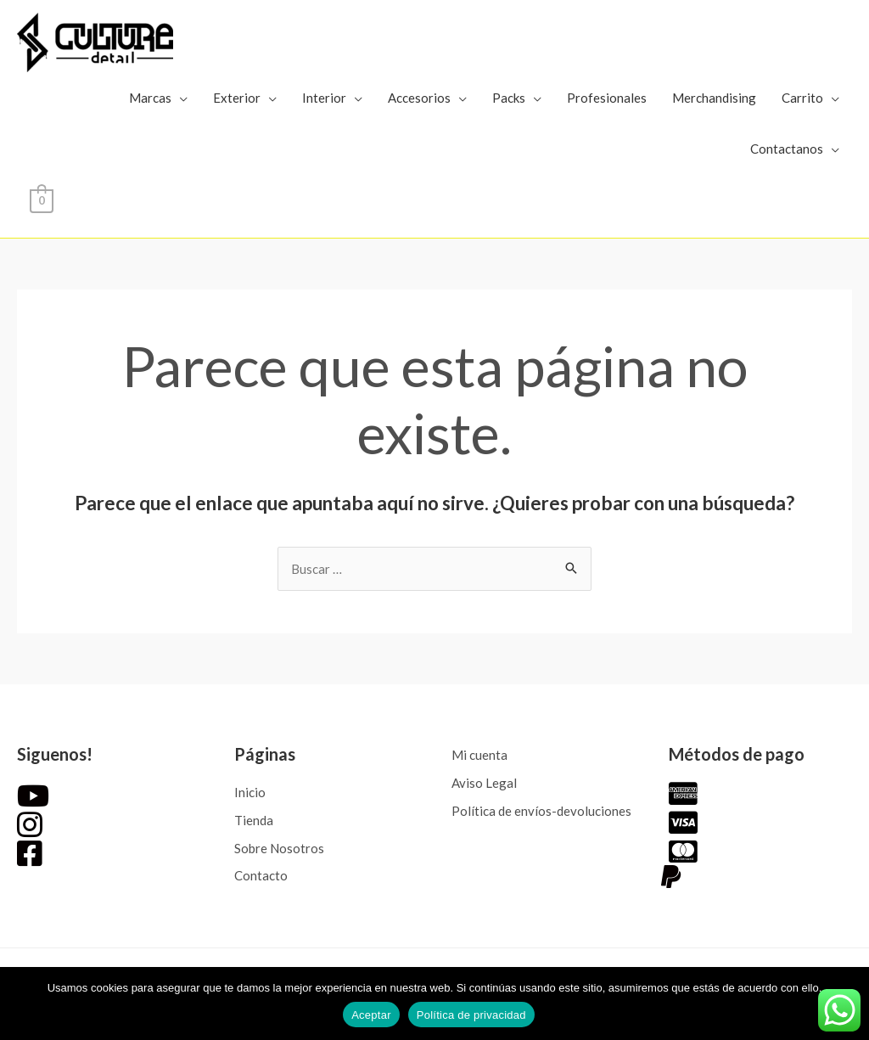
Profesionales (607, 97)
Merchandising (714, 97)
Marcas (150, 97)
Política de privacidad (471, 1015)
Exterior (237, 97)
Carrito (802, 97)
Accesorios (419, 97)
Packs (508, 97)
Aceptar (371, 1015)
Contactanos (786, 148)
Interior (324, 97)
